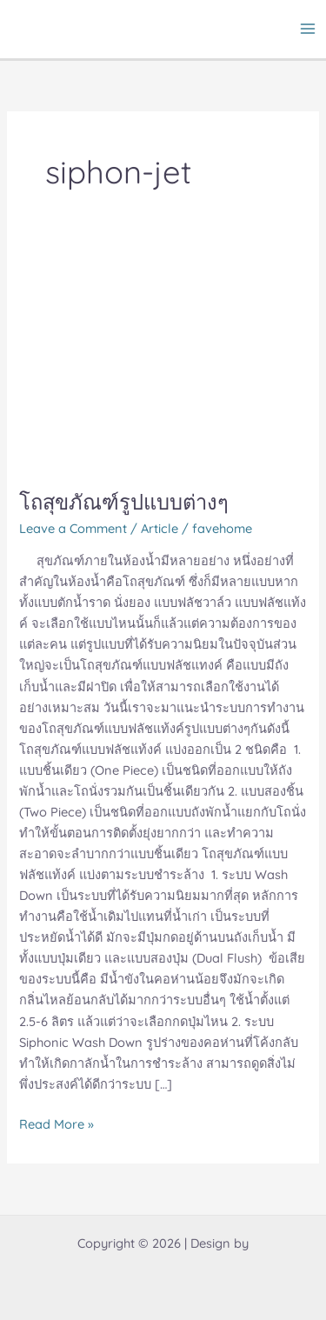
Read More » (56, 1123)
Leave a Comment (73, 528)
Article (159, 528)
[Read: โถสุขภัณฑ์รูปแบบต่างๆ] (162, 360)
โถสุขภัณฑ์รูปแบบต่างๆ (124, 502)
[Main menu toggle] (307, 28)
